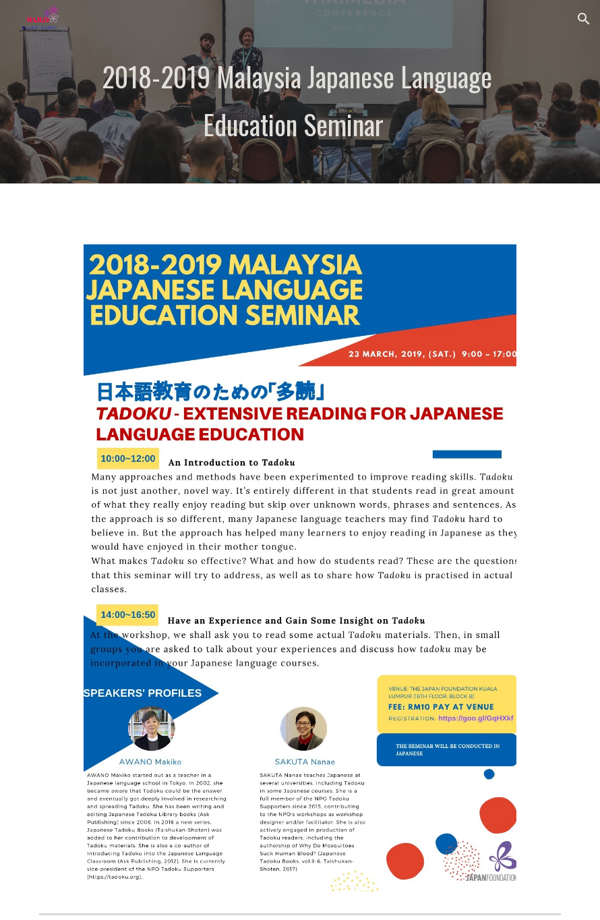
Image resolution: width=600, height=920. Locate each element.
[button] (584, 19)
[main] (300, 110)
